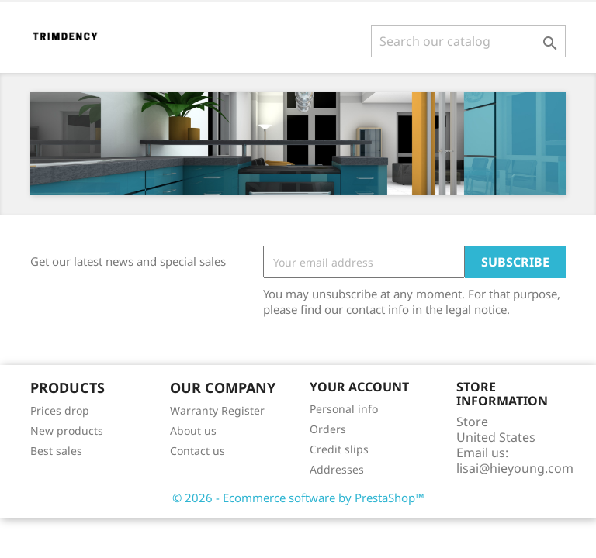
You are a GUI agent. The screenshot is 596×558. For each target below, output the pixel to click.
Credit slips (339, 449)
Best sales (56, 450)
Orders (328, 429)
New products (66, 430)
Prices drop (59, 410)
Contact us (197, 450)
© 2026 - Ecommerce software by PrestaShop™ (298, 497)
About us (193, 430)
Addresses (337, 469)
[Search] (468, 41)
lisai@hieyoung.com (514, 468)
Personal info (344, 408)
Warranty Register (217, 410)
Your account (359, 386)
